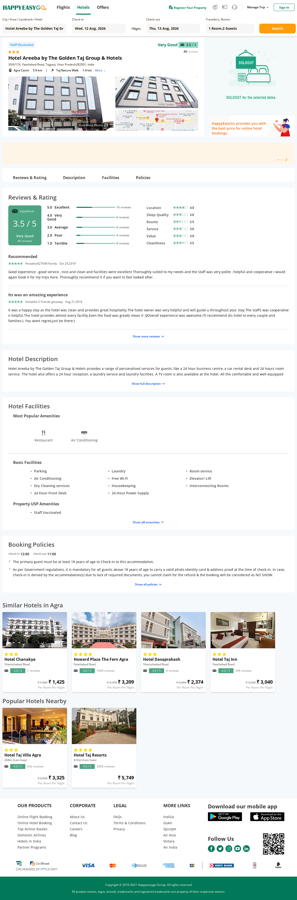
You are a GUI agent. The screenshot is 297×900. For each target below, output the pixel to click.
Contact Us (78, 823)
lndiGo (168, 816)
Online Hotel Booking (35, 823)
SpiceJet (169, 829)
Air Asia (169, 835)
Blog (73, 835)
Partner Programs (32, 847)
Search (277, 28)
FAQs (117, 816)
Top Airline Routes (32, 829)
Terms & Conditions (129, 823)
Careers (76, 829)
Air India (170, 847)
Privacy (119, 829)
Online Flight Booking (35, 816)
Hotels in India (29, 841)
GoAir (167, 823)
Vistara (169, 841)
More (100, 70)
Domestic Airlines (32, 835)
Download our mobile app (242, 806)
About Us (77, 816)
